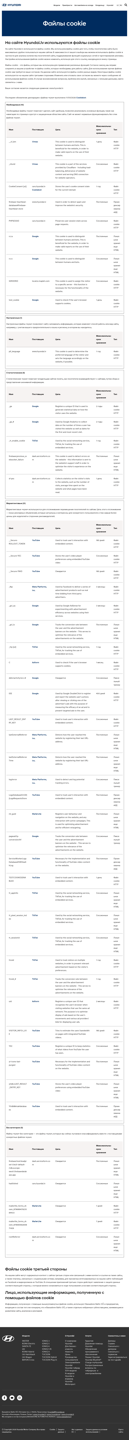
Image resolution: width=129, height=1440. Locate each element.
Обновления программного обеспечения (92, 1352)
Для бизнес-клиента (71, 1347)
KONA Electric (28, 1343)
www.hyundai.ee (53, 1414)
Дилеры (111, 1341)
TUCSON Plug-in (49, 1359)
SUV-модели (71, 1370)
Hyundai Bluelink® (93, 1359)
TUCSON (46, 1354)
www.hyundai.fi (39, 1414)
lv (118, 5)
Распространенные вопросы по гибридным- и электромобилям (94, 1369)
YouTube (36, 540)
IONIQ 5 (45, 1343)
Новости (69, 1351)
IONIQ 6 (46, 1346)
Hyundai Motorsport (70, 1382)
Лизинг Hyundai (92, 1357)
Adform (35, 662)
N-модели (69, 1373)
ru (121, 5)
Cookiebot (81, 97)
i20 (23, 1349)
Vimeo (35, 141)
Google (35, 236)
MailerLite (36, 814)
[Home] (11, 5)
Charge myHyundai (93, 1362)
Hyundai (110, 5)
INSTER (25, 1341)
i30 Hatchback (28, 1354)
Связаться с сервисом (113, 1353)
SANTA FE (26, 1346)
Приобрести (67, 5)
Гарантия (89, 1341)
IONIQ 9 (46, 1351)
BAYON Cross (28, 1359)
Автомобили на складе (83, 5)
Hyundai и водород (69, 1377)
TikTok (35, 440)
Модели (57, 5)
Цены (67, 1354)
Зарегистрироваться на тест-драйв (117, 1358)
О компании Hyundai (70, 1342)
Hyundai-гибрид (72, 1368)
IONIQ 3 (46, 1341)
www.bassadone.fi (64, 1416)
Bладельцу (100, 5)
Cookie (52, 1429)
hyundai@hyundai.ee (56, 1412)
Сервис (111, 1343)
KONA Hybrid (28, 1351)
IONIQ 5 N (46, 1349)
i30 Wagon (27, 1357)
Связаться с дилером (113, 1347)
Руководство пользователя (71, 1358)
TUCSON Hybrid (49, 1357)
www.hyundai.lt (68, 1414)
